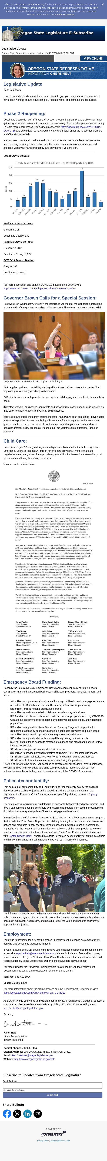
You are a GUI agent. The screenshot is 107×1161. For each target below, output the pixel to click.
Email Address (10, 1081)
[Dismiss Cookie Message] (102, 3)
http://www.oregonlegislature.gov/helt (34, 1059)
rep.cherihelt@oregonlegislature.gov (23, 1008)
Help (68, 1141)
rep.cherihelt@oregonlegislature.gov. (36, 953)
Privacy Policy (43, 1141)
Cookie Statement (64, 14)
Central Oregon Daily (20, 836)
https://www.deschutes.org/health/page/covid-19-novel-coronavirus (40, 288)
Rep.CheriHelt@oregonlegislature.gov (32, 1055)
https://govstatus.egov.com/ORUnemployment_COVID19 (34, 992)
